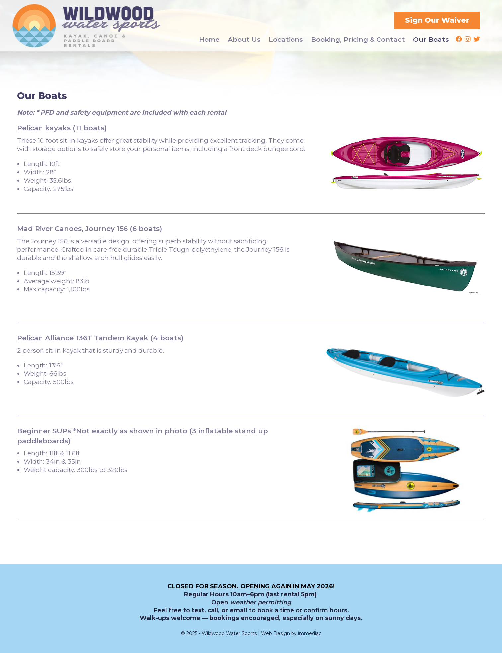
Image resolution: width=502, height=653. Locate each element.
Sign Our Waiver (437, 20)
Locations (286, 39)
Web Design (275, 633)
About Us (244, 39)
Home (209, 39)
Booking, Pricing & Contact (358, 39)
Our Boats (431, 39)
